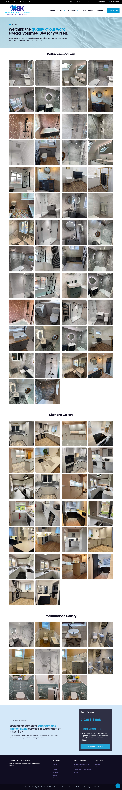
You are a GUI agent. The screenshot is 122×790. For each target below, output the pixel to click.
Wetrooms (72, 10)
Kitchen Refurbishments (80, 767)
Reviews (91, 10)
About (52, 10)
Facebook (97, 764)
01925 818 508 (102, 2)
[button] (117, 785)
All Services (77, 772)
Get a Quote (113, 10)
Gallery (83, 10)
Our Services (56, 767)
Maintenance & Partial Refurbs (82, 769)
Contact (100, 10)
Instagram (98, 767)
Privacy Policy (57, 778)
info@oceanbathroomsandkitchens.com (82, 2)
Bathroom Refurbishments (81, 764)
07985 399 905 (115, 2)
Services (60, 10)
